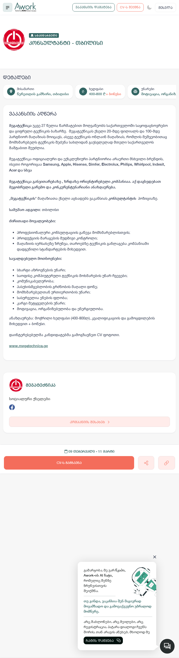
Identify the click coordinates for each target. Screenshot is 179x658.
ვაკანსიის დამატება (94, 7)
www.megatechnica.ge (28, 346)
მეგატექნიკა (41, 385)
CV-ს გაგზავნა (69, 463)
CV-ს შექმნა (130, 7)
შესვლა (165, 7)
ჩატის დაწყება (103, 640)
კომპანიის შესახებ (89, 422)
